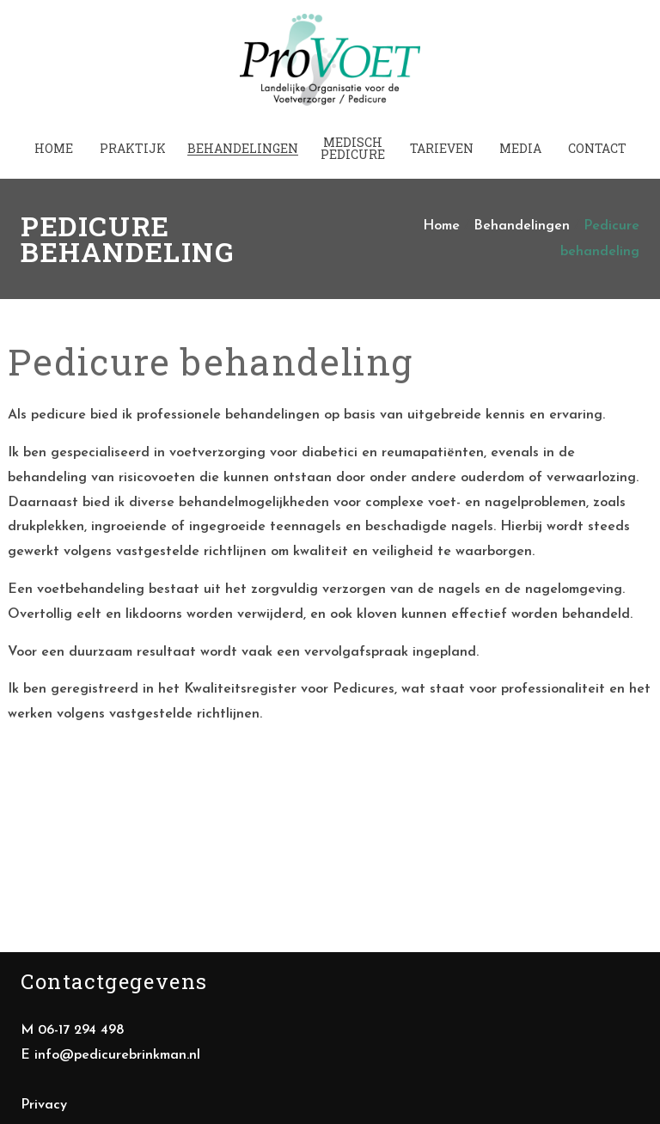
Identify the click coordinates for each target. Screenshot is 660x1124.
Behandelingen (522, 216)
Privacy (44, 1094)
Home (441, 216)
